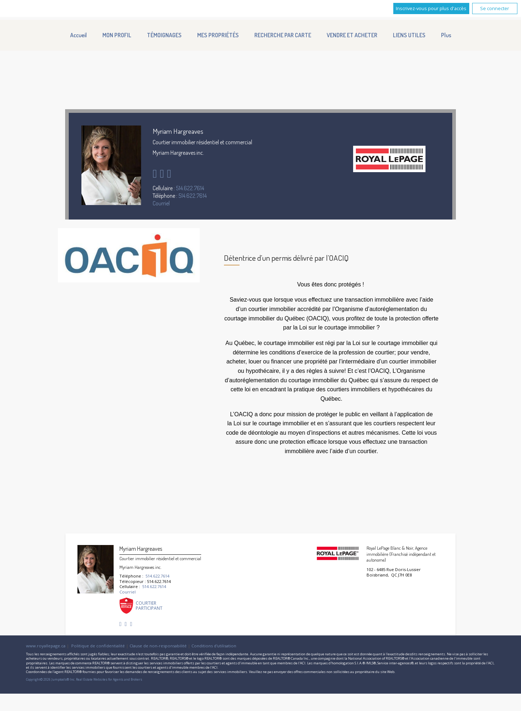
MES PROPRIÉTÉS (218, 35)
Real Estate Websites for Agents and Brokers (109, 679)
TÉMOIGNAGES (164, 35)
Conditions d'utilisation (213, 645)
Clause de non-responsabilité (158, 645)
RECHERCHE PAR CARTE (282, 35)
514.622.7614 (190, 188)
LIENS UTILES (409, 35)
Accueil (78, 35)
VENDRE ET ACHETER (352, 35)
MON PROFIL (116, 35)
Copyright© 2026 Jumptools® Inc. (50, 679)
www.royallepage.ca (45, 645)
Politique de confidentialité (98, 645)
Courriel (161, 203)
